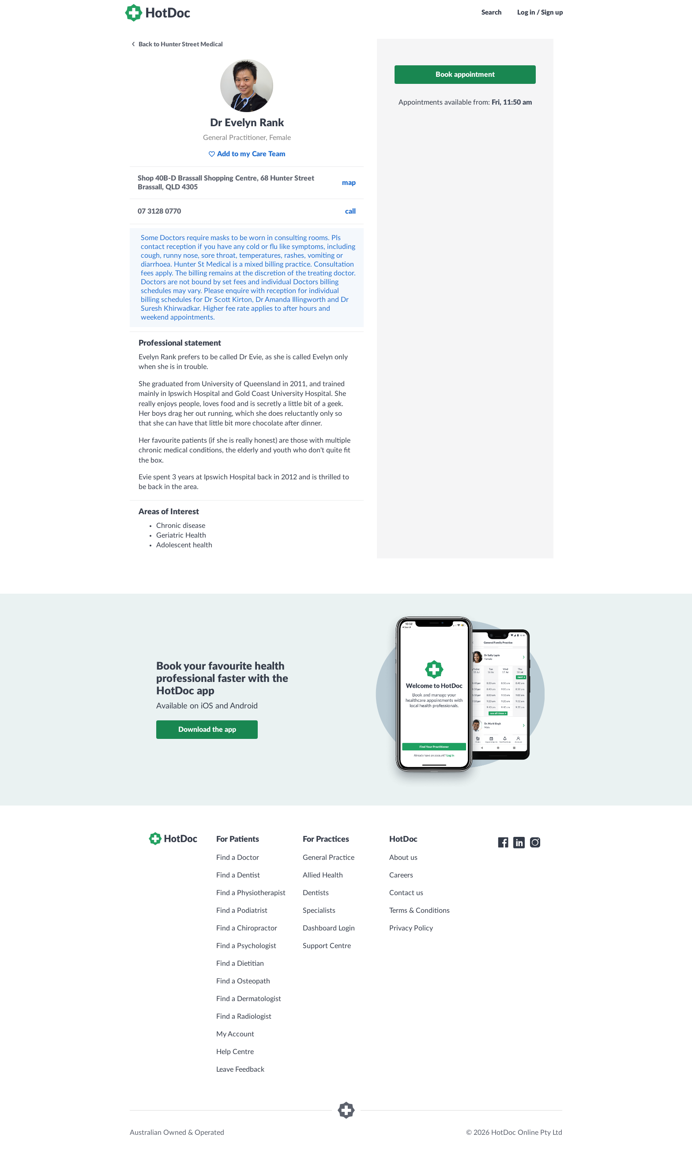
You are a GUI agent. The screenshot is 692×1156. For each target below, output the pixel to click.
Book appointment (465, 74)
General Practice (328, 857)
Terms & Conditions (419, 910)
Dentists (316, 892)
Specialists (319, 910)
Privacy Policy (411, 928)
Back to (177, 44)
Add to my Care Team (247, 154)
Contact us (406, 892)
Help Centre (235, 1051)
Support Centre (327, 945)
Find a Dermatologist (248, 998)
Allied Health (323, 875)
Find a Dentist (238, 875)
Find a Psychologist (246, 945)
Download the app (207, 729)
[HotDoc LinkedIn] (519, 842)
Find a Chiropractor (246, 928)
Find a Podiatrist (241, 910)
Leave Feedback (240, 1069)
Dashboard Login (329, 928)
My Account (235, 1034)
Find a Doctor (237, 857)
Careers (401, 875)
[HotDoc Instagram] (535, 842)
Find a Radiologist (243, 1016)
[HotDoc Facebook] (503, 842)
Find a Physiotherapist (251, 892)
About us (403, 857)
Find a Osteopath (243, 981)
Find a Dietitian (240, 963)
